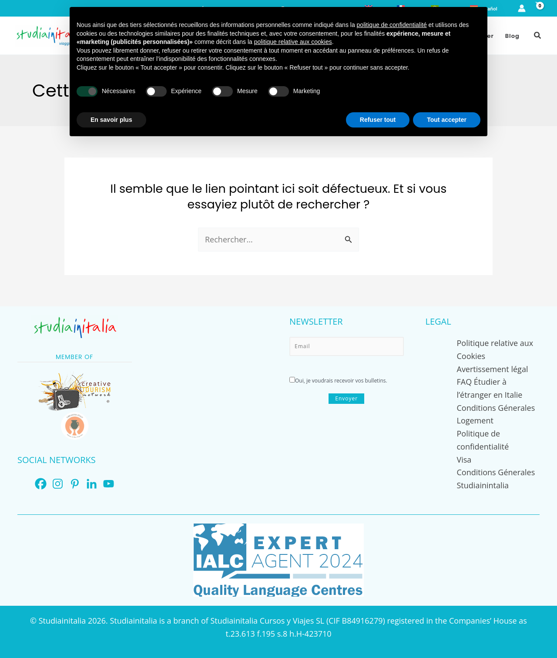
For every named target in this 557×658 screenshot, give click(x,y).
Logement (475, 420)
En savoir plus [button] (111, 119)
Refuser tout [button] (378, 119)
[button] (538, 35)
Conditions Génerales (496, 408)
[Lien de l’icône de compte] (522, 8)
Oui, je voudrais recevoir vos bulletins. (338, 380)
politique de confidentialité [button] (392, 24)
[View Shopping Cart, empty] (538, 8)
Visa (464, 459)
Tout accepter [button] (446, 119)
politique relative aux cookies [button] (293, 41)
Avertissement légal (492, 369)
